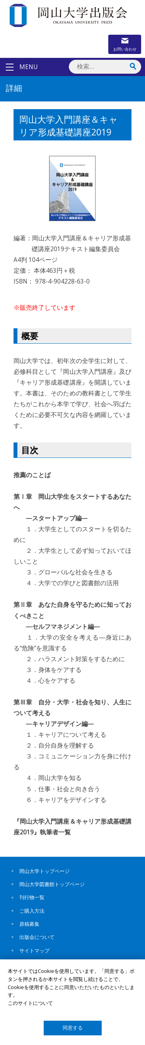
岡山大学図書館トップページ (52, 884)
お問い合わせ (124, 49)
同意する (73, 1028)
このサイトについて (30, 1002)
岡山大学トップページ (44, 871)
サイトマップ (34, 950)
